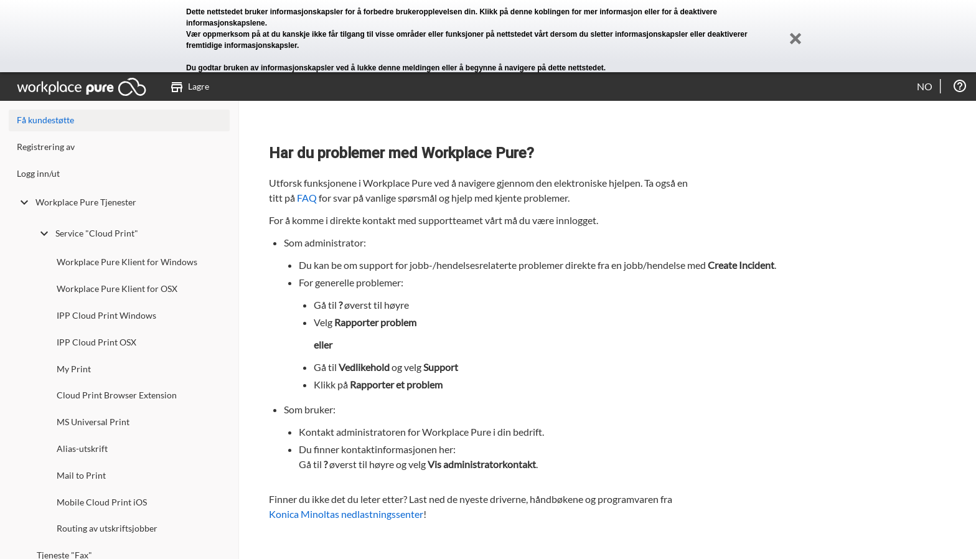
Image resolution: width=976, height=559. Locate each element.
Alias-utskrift (82, 448)
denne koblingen (540, 11)
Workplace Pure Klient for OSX (117, 288)
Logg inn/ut (38, 173)
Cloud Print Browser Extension (117, 395)
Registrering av (46, 146)
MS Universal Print (93, 421)
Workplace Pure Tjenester (76, 202)
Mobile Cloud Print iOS (102, 502)
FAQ (307, 198)
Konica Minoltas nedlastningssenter (346, 514)
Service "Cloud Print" (87, 233)
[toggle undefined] (24, 202)
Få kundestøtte (45, 120)
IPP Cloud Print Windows (106, 315)
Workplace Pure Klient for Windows (127, 261)
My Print (74, 369)
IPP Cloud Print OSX (96, 342)
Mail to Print (81, 475)
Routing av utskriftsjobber (107, 528)
